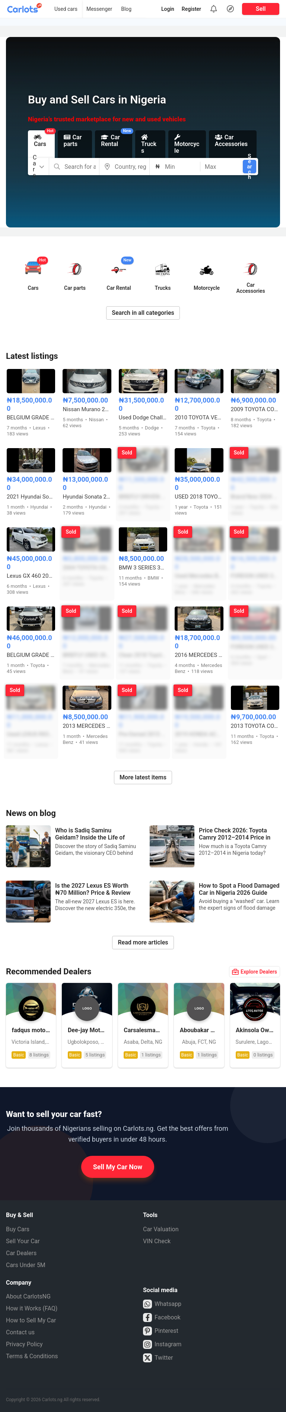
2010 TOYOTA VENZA (199, 417)
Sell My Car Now (118, 1167)
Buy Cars (17, 1229)
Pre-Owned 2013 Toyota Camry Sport (143, 734)
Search (249, 166)
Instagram (162, 1344)
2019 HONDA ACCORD (199, 734)
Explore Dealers (254, 971)
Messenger (99, 9)
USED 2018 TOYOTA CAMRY (199, 496)
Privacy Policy (24, 1344)
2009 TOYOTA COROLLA (255, 409)
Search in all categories (143, 312)
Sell (261, 8)
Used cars (65, 9)
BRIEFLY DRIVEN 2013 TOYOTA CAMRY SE (143, 496)
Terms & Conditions (32, 1356)
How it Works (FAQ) (31, 1308)
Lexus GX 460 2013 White (31, 575)
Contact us (20, 1332)
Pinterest (160, 1330)
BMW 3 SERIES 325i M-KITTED (143, 567)
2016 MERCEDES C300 (199, 655)
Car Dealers (21, 1253)
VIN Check (157, 1241)
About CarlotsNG (28, 1296)
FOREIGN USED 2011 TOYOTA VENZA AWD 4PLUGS (255, 575)
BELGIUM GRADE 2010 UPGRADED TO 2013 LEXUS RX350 (31, 417)
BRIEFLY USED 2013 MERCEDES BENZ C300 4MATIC (87, 655)
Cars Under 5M (25, 1265)
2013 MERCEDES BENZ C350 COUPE (87, 726)
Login (167, 9)
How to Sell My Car (31, 1320)
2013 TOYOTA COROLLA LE (255, 726)
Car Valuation (161, 1229)
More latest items (143, 777)
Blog (126, 9)
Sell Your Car (23, 1241)
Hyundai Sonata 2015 (87, 496)
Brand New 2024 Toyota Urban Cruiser (255, 496)
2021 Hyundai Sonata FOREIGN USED (31, 496)
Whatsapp (162, 1304)
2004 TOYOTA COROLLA (87, 567)
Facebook (161, 1317)
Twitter (158, 1357)
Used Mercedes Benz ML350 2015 (199, 575)
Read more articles (143, 942)
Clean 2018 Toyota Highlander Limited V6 (143, 655)
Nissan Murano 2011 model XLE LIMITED (87, 409)
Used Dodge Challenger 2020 (143, 417)
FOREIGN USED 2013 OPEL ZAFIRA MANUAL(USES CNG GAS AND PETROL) (255, 646)
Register (191, 9)
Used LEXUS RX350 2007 (31, 734)
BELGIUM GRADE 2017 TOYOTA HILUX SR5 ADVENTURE (31, 655)
